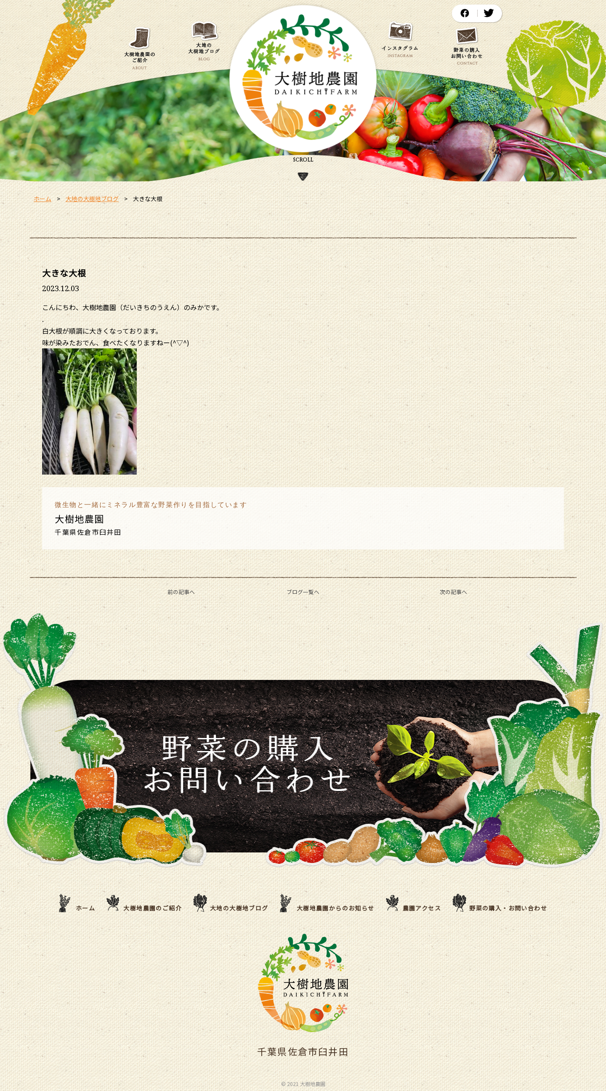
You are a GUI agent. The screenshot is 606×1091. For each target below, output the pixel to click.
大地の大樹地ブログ (92, 198)
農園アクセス (422, 908)
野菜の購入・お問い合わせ (508, 908)
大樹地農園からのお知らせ (336, 908)
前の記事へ (181, 592)
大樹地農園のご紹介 (152, 908)
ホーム (42, 198)
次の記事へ (453, 592)
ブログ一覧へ (303, 592)
